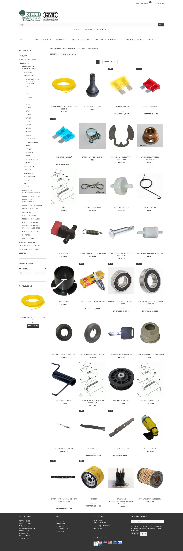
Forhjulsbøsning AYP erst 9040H (150, 354)
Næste (106, 62)
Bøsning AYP (64, 302)
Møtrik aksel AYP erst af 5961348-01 (150, 158)
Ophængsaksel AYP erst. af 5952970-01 (92, 401)
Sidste (113, 62)
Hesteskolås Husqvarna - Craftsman (121, 158)
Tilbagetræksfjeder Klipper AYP (92, 253)
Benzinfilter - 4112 (121, 207)
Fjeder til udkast (63, 400)
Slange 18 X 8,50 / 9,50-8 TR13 (63, 354)
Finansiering (24, 538)
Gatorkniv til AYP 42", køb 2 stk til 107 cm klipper (64, 500)
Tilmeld (135, 534)
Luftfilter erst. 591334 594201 (150, 499)
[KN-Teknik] (42, 15)
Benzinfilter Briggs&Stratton (150, 253)
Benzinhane (64, 253)
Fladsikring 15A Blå (64, 157)
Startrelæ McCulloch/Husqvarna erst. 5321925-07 (121, 501)
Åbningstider (24, 536)
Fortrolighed (24, 521)
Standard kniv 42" (121, 449)
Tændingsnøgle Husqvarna (121, 354)
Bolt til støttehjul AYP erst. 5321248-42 (121, 254)
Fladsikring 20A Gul (121, 107)
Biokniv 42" (92, 449)
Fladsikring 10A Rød (150, 107)
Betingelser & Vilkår (27, 528)
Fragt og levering (26, 523)
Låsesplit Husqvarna (92, 207)
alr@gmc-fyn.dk (104, 526)
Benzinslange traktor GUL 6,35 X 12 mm (32, 319)
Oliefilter (92, 499)
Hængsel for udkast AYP (150, 400)
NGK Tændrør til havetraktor (92, 302)
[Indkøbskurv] (143, 3)
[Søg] (161, 24)
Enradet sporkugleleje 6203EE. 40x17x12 (121, 303)
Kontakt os (23, 533)
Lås (63, 207)
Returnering (24, 531)
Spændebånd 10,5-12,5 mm (92, 157)
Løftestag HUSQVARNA (64, 449)
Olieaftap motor (150, 449)
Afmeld (143, 534)
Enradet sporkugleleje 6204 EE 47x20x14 (150, 303)
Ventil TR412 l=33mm (92, 107)
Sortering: (54, 54)
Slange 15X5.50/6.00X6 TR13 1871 (92, 354)
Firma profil (24, 526)
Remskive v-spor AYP (121, 400)
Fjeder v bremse (150, 207)
